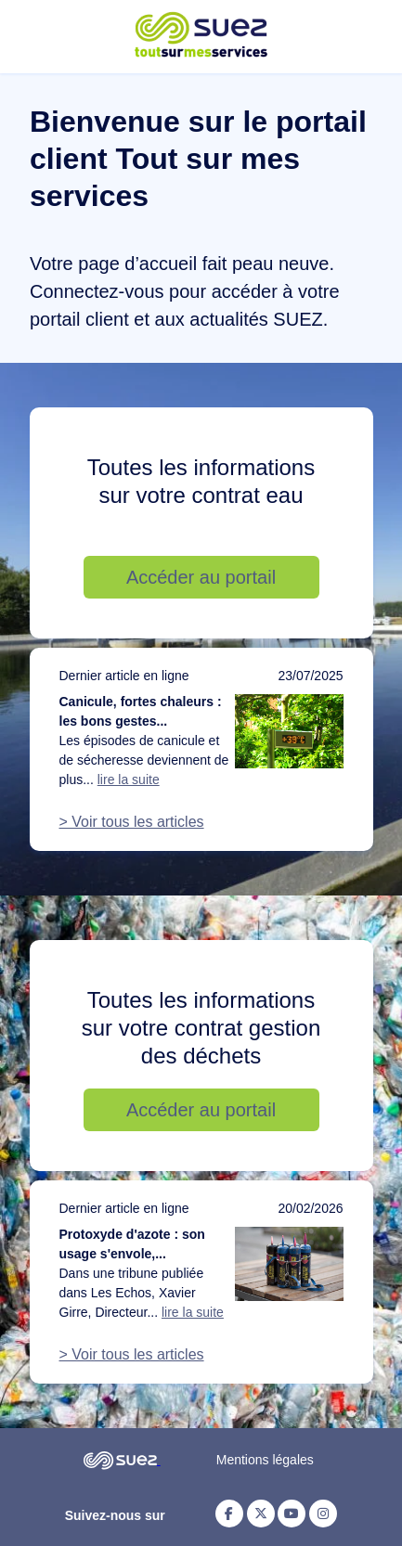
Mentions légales (265, 1459)
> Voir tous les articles (131, 822)
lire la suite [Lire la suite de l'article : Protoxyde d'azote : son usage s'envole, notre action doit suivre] (193, 1312)
